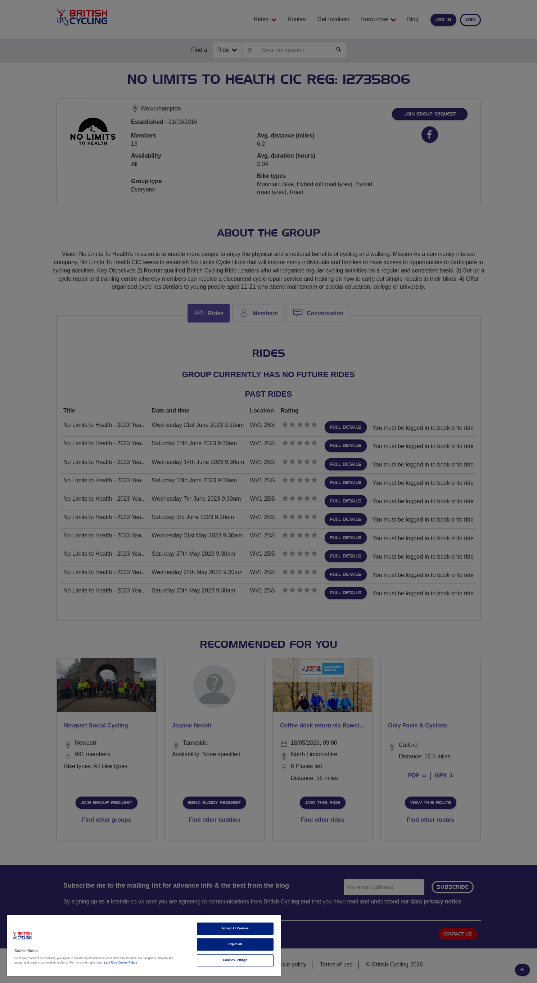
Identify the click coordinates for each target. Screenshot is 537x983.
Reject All (235, 944)
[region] (144, 945)
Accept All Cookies (235, 928)
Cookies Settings (235, 960)
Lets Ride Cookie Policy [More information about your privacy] (120, 962)
